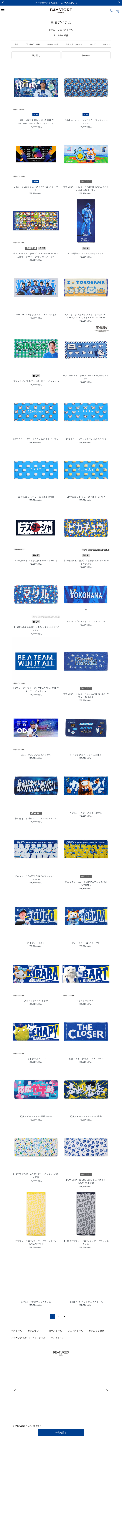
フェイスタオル (75, 1331)
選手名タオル (55, 1331)
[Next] (119, 3)
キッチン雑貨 (52, 44)
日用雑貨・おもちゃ (74, 44)
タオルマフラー (35, 1331)
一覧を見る (61, 1432)
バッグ (92, 44)
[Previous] (3, 3)
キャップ (106, 44)
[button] (35, 55)
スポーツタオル (19, 1337)
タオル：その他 (96, 1331)
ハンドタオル (57, 1337)
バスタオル (16, 1331)
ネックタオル (38, 1337)
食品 (16, 44)
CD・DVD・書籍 (33, 44)
